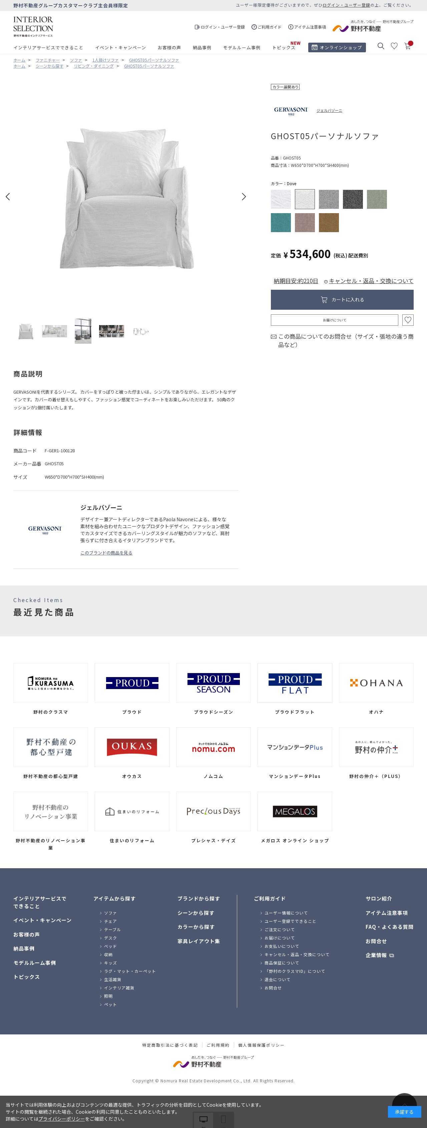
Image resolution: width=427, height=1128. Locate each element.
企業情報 (376, 954)
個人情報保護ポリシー (261, 1045)
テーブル (112, 929)
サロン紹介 (379, 898)
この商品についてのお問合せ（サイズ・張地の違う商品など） (346, 340)
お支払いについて (282, 946)
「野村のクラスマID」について (295, 971)
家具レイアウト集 (198, 941)
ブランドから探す (198, 898)
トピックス (284, 47)
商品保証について (282, 962)
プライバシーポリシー (61, 1118)
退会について (278, 979)
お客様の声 (169, 47)
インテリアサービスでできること (48, 47)
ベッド (110, 946)
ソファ (110, 913)
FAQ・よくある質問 (390, 926)
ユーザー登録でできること (291, 921)
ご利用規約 (218, 1045)
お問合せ (273, 987)
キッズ (110, 962)
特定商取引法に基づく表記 (170, 1045)
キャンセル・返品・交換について (371, 280)
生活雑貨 (112, 979)
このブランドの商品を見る (106, 553)
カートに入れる (348, 299)
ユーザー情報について (286, 913)
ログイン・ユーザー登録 (346, 5)
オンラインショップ (341, 47)
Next (244, 196)
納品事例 (202, 47)
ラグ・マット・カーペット (130, 971)
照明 (108, 996)
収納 (108, 954)
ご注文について (280, 929)
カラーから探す (196, 926)
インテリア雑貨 (119, 987)
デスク (110, 937)
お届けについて (334, 319)
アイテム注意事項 (387, 912)
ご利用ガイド (270, 898)
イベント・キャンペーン (120, 47)
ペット (110, 1004)
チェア (110, 921)
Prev (8, 196)
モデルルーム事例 (242, 47)
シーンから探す (196, 912)
